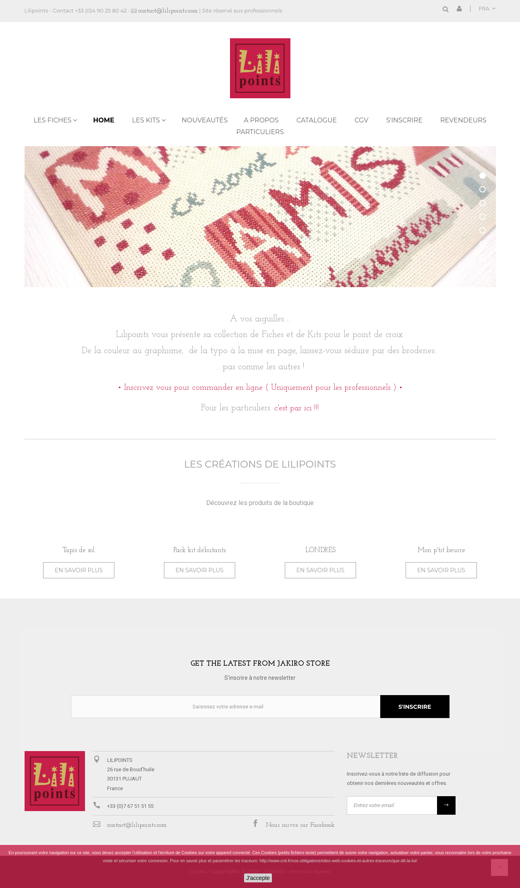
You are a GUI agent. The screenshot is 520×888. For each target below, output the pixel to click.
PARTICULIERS (260, 132)
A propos (261, 120)
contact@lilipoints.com (168, 11)
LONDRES (320, 550)
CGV (361, 120)
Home (103, 120)
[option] (79, 553)
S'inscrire (404, 120)
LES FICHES (52, 120)
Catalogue (316, 120)
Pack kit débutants (200, 550)
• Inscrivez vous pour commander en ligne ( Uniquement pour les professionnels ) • (260, 388)
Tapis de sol (79, 550)
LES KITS (146, 120)
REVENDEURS (463, 120)
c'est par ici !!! (296, 408)
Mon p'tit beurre (441, 550)
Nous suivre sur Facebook (300, 825)
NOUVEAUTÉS (205, 120)
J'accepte (258, 878)
